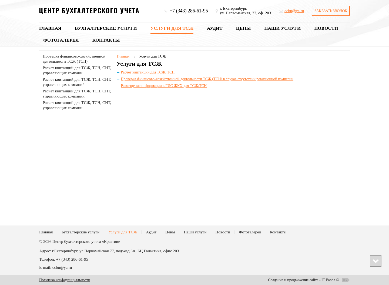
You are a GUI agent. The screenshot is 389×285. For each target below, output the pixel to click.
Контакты (278, 232)
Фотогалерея (250, 232)
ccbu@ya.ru (62, 267)
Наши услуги (195, 232)
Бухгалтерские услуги (80, 232)
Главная (123, 56)
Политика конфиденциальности (64, 280)
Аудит (151, 232)
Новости (222, 232)
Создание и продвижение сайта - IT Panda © (303, 280)
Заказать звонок (330, 11)
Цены (170, 232)
